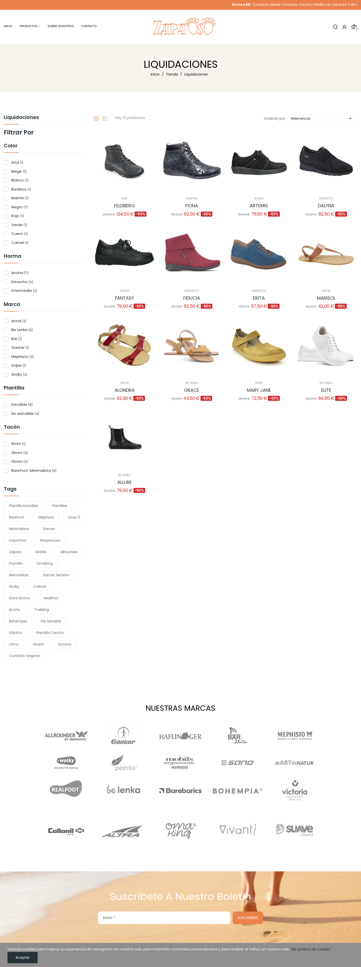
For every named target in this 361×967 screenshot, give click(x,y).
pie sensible (51, 621)
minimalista (19, 528)
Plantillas (59, 505)
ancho (14, 609)
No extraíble (25, 413)
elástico (15, 632)
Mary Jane (259, 390)
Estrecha (22, 281)
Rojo (17, 215)
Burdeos (21, 189)
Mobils (41, 551)
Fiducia (191, 298)
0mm (18, 443)
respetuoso (50, 540)
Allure (124, 482)
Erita (259, 298)
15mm (19, 461)
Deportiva (17, 540)
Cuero (19, 233)
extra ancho (19, 598)
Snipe (18, 365)
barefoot (16, 517)
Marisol (326, 298)
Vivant (38, 644)
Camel (19, 242)
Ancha (19, 272)
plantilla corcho (50, 632)
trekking (41, 609)
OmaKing (44, 563)
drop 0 (74, 517)
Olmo (14, 644)
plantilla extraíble (23, 505)
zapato (15, 551)
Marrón (20, 198)
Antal (18, 321)
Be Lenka (22, 329)
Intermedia (24, 290)
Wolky (19, 374)
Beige (18, 171)
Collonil (39, 586)
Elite (326, 390)
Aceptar (23, 957)
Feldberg (124, 206)
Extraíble (22, 404)
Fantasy (124, 298)
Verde (19, 224)
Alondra (125, 390)
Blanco (19, 180)
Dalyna (326, 206)
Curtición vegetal (24, 655)
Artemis (259, 206)
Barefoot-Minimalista (33, 470)
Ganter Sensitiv (56, 574)
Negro (19, 207)
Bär (16, 338)
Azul (17, 162)
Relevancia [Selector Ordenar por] (322, 118)
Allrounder (69, 551)
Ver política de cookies (310, 949)
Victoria (64, 644)
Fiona (191, 206)
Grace (191, 390)
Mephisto (22, 356)
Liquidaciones (21, 118)
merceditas (19, 574)
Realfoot (51, 598)
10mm (19, 452)
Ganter (20, 347)
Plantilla (15, 563)
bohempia (18, 621)
